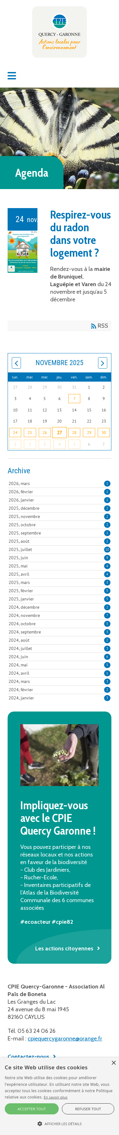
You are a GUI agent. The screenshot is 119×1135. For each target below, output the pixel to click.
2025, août (59, 541)
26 (45, 432)
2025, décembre (59, 508)
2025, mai (59, 566)
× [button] (113, 1063)
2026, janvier (59, 500)
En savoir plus (56, 1097)
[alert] (59, 1096)
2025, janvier (59, 599)
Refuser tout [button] (88, 1108)
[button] (11, 76)
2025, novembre (59, 516)
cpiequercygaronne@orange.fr (65, 1038)
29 (89, 432)
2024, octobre (59, 624)
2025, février (59, 591)
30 (104, 432)
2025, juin (59, 558)
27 (59, 432)
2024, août (59, 640)
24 (15, 432)
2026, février (59, 492)
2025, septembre (59, 533)
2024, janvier (59, 698)
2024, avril (59, 673)
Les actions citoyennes (64, 948)
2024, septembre (59, 632)
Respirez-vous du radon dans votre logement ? (80, 233)
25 (30, 432)
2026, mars (59, 483)
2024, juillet (59, 648)
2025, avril (59, 574)
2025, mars (59, 582)
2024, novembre (59, 615)
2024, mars (59, 681)
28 (74, 432)
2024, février (59, 689)
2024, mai (59, 665)
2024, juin (59, 656)
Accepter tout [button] (31, 1108)
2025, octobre (59, 525)
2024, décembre (59, 607)
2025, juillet (59, 549)
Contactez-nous (28, 1056)
